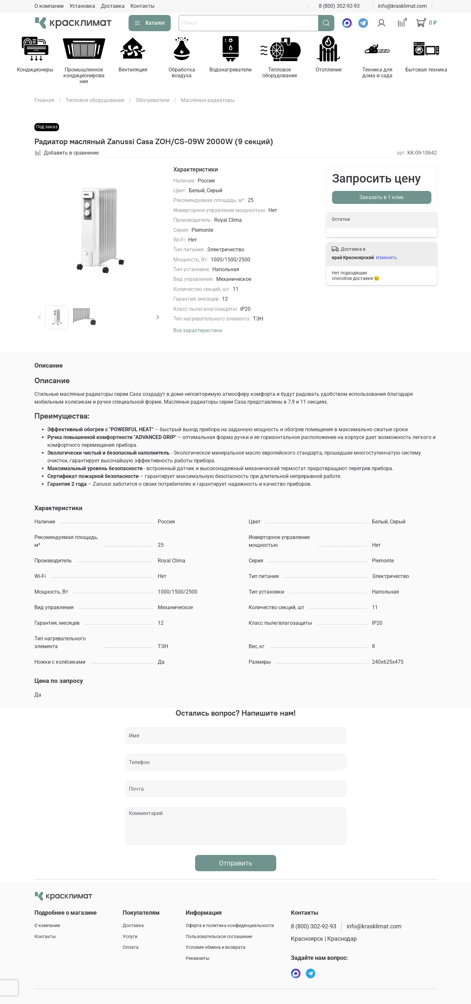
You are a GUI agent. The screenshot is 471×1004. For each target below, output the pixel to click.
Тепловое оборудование (285, 73)
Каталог (149, 23)
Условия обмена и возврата (215, 947)
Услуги (130, 936)
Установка (82, 6)
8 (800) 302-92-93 (339, 6)
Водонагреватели (236, 70)
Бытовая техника (435, 70)
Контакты (142, 6)
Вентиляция (135, 70)
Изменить (386, 258)
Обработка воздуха (185, 73)
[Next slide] (157, 318)
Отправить (235, 864)
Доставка (113, 6)
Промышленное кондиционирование (86, 76)
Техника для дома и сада (385, 73)
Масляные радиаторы (208, 101)
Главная (44, 101)
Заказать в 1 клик (381, 198)
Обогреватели (152, 101)
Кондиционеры (36, 70)
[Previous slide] (39, 318)
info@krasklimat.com (402, 6)
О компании (49, 6)
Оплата (131, 947)
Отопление (336, 70)
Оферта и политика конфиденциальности (230, 925)
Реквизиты (197, 958)
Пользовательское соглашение (219, 936)
